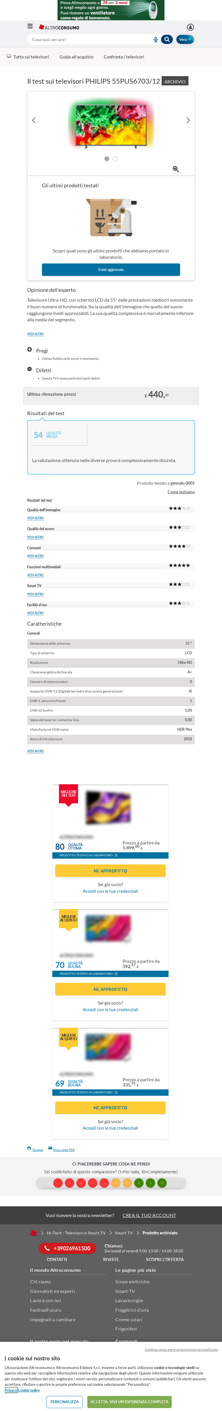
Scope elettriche (132, 1281)
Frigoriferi (126, 1328)
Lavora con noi (45, 1300)
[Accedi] (191, 27)
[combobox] (100, 39)
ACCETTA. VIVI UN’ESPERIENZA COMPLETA (129, 1401)
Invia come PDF (61, 1150)
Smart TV (125, 1291)
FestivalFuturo (45, 1310)
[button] (116, 856)
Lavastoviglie (129, 1300)
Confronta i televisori (124, 56)
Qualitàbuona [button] (75, 965)
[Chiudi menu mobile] (188, 10)
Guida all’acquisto (76, 56)
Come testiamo (181, 491)
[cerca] (83, 39)
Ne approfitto (110, 870)
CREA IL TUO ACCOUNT (149, 1215)
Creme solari (128, 1319)
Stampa (35, 1150)
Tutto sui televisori (28, 56)
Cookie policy (29, 1390)
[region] (111, 1376)
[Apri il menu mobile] (33, 27)
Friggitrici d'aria (132, 1310)
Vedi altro (35, 334)
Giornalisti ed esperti (52, 1291)
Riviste (111, 1259)
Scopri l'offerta (165, 1259)
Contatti (57, 1259)
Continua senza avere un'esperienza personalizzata (181, 1349)
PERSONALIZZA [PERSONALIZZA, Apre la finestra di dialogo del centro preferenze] (65, 1401)
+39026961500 (67, 1248)
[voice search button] (153, 39)
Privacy (11, 1390)
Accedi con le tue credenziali (110, 891)
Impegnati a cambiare (52, 1319)
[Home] (33, 1232)
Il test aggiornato (111, 269)
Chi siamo (40, 1281)
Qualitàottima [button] (75, 846)
